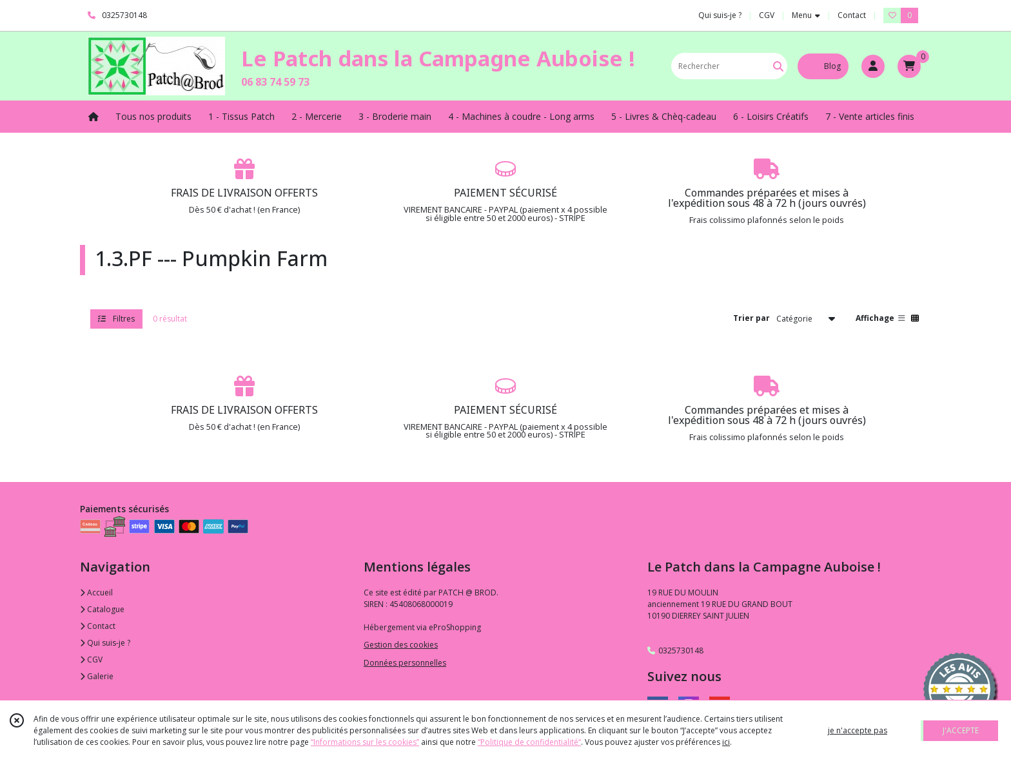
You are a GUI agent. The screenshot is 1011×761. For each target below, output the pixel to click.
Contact (852, 15)
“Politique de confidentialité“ (529, 742)
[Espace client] (873, 66)
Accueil (96, 592)
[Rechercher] (778, 66)
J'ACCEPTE (961, 730)
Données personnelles (405, 662)
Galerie (96, 676)
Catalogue (102, 609)
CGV (91, 659)
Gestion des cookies (401, 644)
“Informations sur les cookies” (365, 742)
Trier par (751, 318)
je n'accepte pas (857, 730)
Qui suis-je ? (105, 642)
